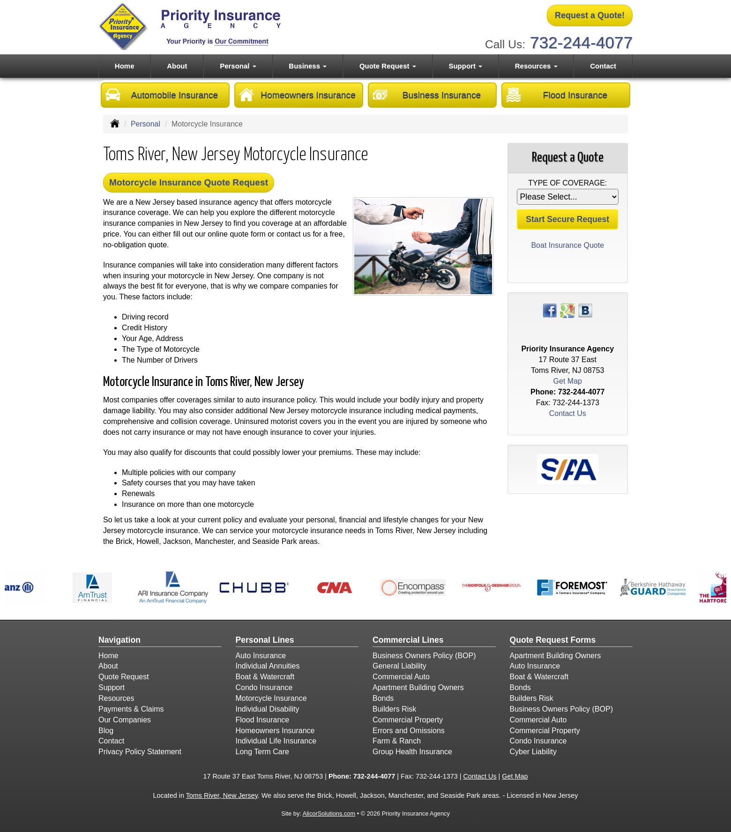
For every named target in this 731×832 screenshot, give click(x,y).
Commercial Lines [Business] (408, 640)
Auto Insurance (261, 656)
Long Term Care (262, 752)
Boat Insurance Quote (567, 245)
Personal (145, 124)
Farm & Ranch (397, 741)
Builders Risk (394, 709)
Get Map (567, 381)
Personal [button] (238, 66)
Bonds (383, 698)
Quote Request (123, 677)
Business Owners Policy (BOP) (424, 656)
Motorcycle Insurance (271, 698)
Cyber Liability (533, 752)
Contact (603, 66)
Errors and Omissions (409, 731)
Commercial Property (408, 720)
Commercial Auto (401, 677)
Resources (116, 698)
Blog (105, 731)
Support (111, 687)
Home (124, 66)
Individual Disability (267, 709)
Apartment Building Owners (418, 687)
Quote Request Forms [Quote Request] (553, 640)
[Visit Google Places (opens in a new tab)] (567, 310)
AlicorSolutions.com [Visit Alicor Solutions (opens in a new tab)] (329, 813)
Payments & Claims (131, 709)
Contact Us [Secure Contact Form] (567, 413)
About (177, 66)
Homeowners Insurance (297, 94)
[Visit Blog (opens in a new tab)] (585, 310)
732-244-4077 (581, 42)
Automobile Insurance (161, 94)
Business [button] (308, 66)
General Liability (399, 666)
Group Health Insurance (412, 752)
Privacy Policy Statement (139, 752)
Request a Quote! (590, 15)
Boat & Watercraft (265, 677)
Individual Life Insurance (276, 741)
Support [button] (465, 66)
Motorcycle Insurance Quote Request (188, 182)
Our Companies (124, 720)
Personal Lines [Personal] (265, 640)
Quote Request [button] (387, 66)
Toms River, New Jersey (222, 795)
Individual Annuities (268, 666)
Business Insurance (427, 94)
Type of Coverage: (567, 183)
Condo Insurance (264, 687)
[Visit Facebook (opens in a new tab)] (549, 310)
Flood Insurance (556, 94)
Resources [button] (536, 66)
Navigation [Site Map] (119, 640)
